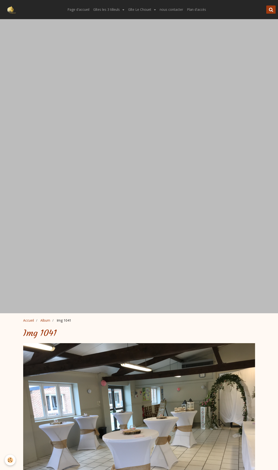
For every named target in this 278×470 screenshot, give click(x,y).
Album (45, 320)
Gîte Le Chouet (140, 9)
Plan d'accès (196, 9)
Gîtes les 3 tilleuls (107, 9)
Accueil (28, 320)
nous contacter (171, 9)
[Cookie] (10, 460)
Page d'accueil (78, 9)
